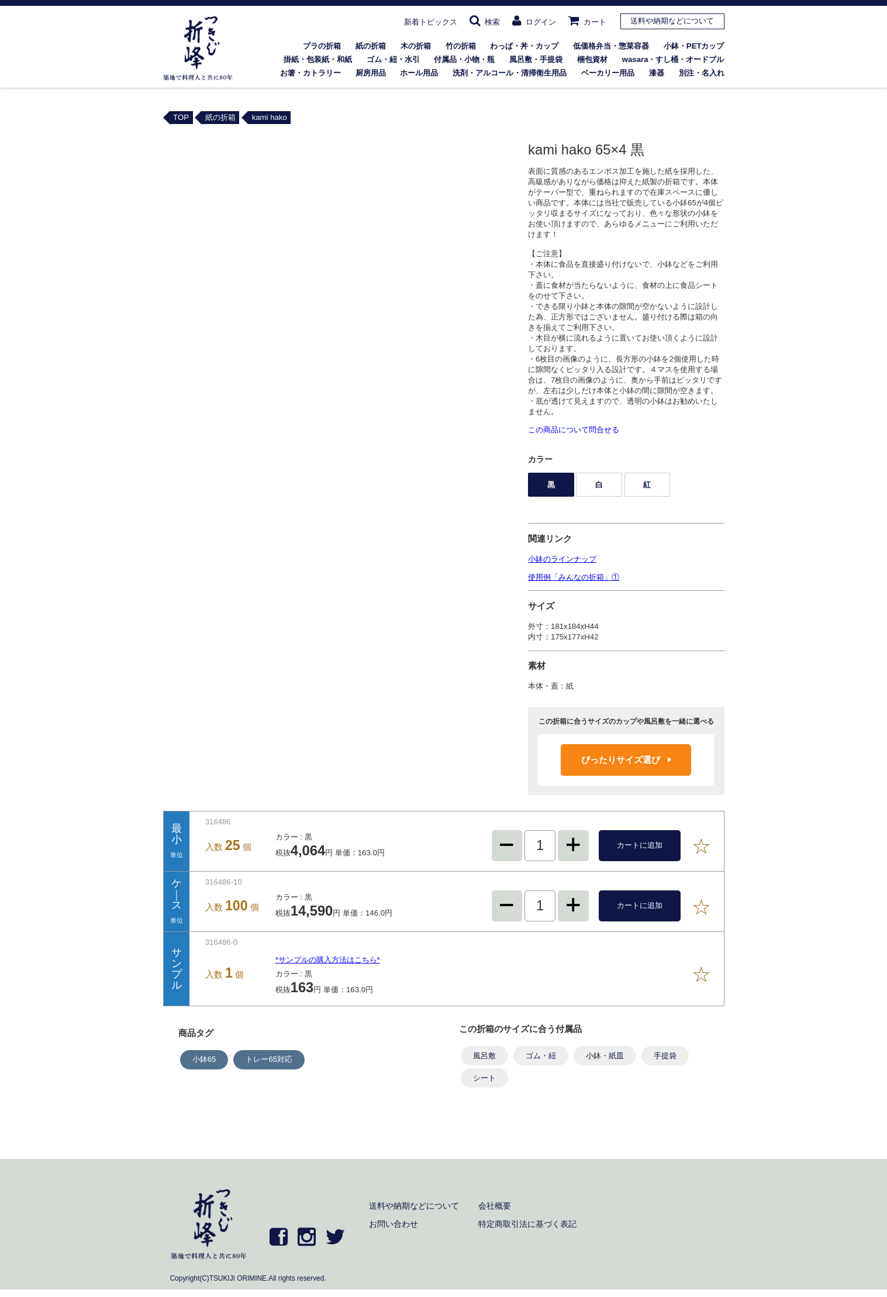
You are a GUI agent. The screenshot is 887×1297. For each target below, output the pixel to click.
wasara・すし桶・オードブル (673, 59)
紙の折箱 (371, 46)
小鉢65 (204, 1059)
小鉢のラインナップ (562, 559)
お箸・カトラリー (310, 72)
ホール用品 (419, 72)
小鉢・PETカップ (694, 46)
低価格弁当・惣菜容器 (611, 46)
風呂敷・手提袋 (535, 59)
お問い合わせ (393, 1224)
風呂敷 (484, 1055)
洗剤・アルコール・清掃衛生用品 (510, 72)
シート (484, 1078)
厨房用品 (371, 72)
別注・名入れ (701, 72)
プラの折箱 (322, 46)
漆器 (656, 72)
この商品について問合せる (573, 429)
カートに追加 (639, 845)
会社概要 (494, 1205)
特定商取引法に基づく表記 (527, 1224)
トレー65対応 (269, 1059)
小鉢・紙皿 (605, 1055)
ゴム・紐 (541, 1055)
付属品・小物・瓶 (464, 59)
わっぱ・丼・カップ (524, 46)
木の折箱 (416, 46)
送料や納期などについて (672, 20)
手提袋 (665, 1055)
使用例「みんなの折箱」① (573, 577)
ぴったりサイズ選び (626, 760)
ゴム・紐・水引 (393, 59)
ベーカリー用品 (607, 72)
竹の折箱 (461, 46)
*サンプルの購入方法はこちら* (327, 959)
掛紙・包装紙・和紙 (318, 59)
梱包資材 (592, 59)
